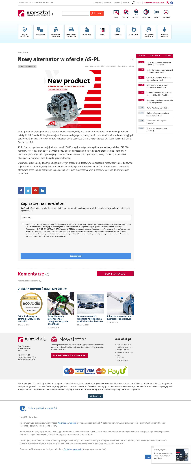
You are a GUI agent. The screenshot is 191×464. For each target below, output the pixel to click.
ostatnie (141, 56)
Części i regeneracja (27, 66)
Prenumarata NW (123, 360)
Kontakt (126, 3)
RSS (118, 355)
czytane (168, 56)
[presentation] (41, 245)
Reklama (117, 3)
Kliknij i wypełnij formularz (70, 355)
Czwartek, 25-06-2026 (35, 3)
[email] (76, 217)
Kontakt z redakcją (123, 350)
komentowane (154, 56)
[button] (165, 32)
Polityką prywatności (73, 449)
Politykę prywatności (67, 422)
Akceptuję (151, 457)
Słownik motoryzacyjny (125, 352)
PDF (132, 59)
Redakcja (107, 3)
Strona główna (23, 52)
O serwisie (97, 3)
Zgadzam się (96, 395)
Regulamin (120, 358)
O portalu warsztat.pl (124, 344)
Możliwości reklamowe (124, 347)
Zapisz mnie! (75, 256)
